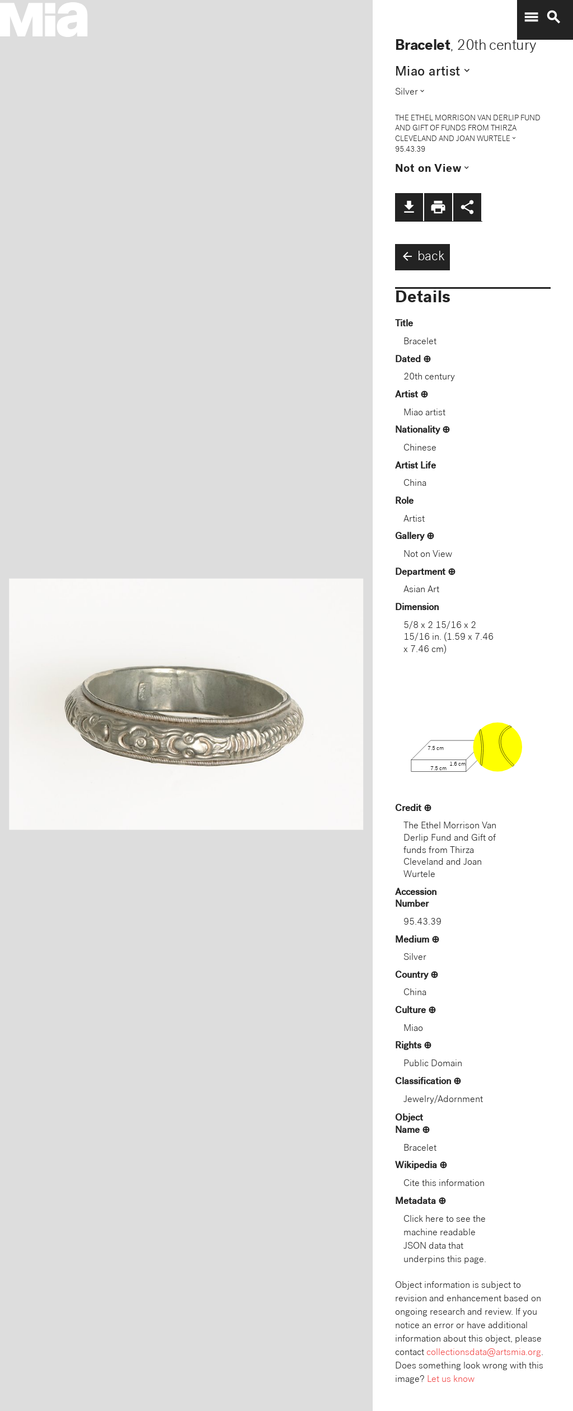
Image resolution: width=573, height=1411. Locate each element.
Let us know (451, 1380)
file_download (409, 207)
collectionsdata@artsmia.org (483, 1353)
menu (531, 17)
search (553, 17)
